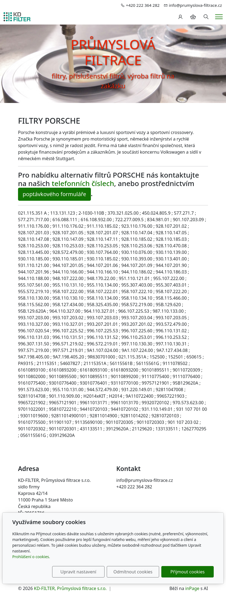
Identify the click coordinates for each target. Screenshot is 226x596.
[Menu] (219, 16)
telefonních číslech (83, 183)
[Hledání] (206, 17)
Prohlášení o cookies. (31, 556)
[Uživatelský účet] (180, 17)
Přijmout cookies (187, 572)
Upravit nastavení (78, 572)
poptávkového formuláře (54, 194)
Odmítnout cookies (133, 572)
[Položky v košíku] (193, 17)
